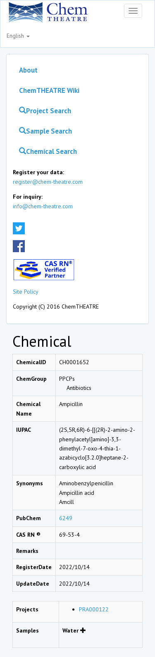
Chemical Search (48, 151)
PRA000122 (94, 609)
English (18, 35)
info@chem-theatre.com (43, 206)
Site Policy (25, 291)
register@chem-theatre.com (48, 181)
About (28, 70)
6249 (65, 518)
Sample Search (45, 131)
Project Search (45, 110)
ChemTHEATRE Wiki (49, 90)
